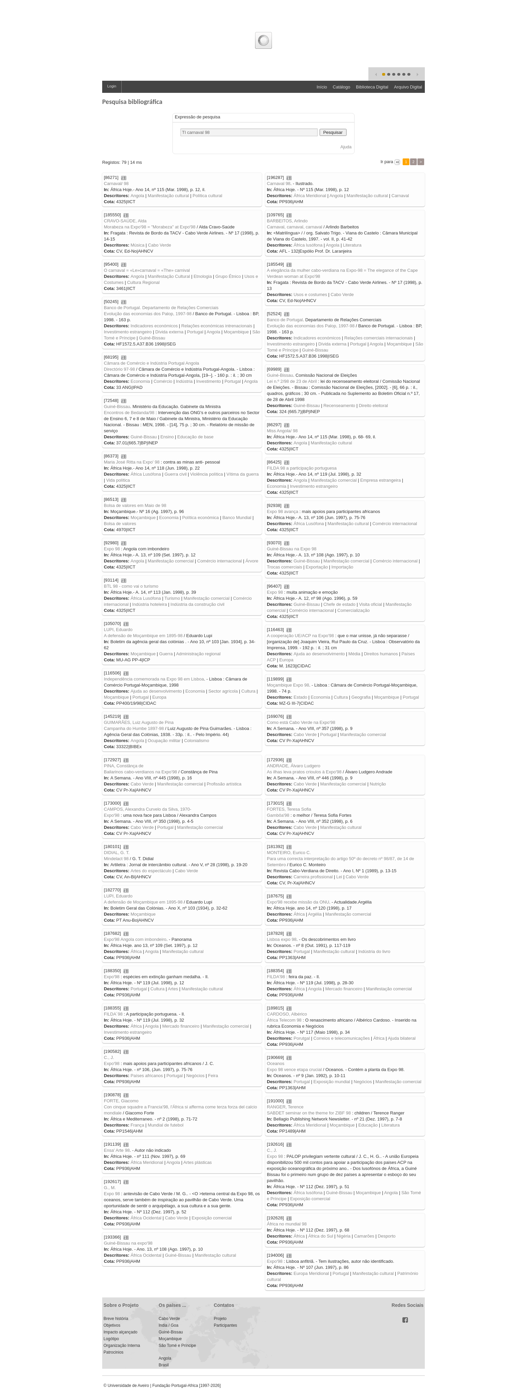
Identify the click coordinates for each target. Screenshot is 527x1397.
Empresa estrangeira (380, 480)
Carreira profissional (312, 876)
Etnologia (203, 276)
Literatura (352, 245)
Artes (173, 988)
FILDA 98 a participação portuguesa (301, 468)
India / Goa (168, 1325)
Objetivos (112, 1325)
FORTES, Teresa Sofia (289, 809)
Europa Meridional (311, 1273)
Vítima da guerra (243, 474)
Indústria (184, 381)
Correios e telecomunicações (342, 1038)
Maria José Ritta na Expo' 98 (132, 462)
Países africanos (146, 1075)
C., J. (109, 1057)
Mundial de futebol (166, 1125)
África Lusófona (145, 474)
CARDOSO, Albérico (287, 1014)
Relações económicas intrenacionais (216, 325)
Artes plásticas (198, 1162)
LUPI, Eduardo (118, 629)
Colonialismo (196, 740)
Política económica (200, 517)
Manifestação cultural (168, 195)
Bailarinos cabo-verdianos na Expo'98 (140, 771)
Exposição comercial (310, 1198)
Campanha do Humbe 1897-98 (134, 728)
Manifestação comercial (334, 480)
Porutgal (301, 1038)
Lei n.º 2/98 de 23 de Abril (292, 381)
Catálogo (341, 86)
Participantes (225, 1325)
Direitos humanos (381, 653)
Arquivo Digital (408, 86)
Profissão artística (224, 783)
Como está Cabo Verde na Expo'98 (301, 722)
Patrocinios (113, 1352)
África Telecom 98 (284, 1020)
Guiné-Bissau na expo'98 (128, 1243)
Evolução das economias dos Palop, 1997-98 (148, 313)
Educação (368, 1125)
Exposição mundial (332, 1081)
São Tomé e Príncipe (177, 1345)
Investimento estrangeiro (128, 331)
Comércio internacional (394, 523)
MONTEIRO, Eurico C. (289, 852)
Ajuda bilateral (401, 1038)
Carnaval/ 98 (116, 183)
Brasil (164, 1365)
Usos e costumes (310, 294)
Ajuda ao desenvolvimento (319, 653)
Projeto (220, 1318)
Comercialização (353, 610)
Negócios (195, 1075)
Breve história (116, 1318)
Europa (286, 659)
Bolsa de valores (120, 523)
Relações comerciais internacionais (378, 337)
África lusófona (307, 245)
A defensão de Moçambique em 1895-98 (143, 635)
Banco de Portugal (285, 319)
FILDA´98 (113, 1014)
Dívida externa (169, 331)
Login (111, 86)
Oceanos (275, 1063)
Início (322, 86)
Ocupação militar (164, 740)
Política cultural (207, 195)
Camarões (364, 1236)
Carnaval (400, 195)
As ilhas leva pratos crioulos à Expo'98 (304, 771)
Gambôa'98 (278, 815)
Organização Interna (122, 1345)
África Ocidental (145, 1217)
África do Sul (320, 1236)
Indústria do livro (374, 951)
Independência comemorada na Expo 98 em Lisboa (154, 679)
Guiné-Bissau (152, 337)
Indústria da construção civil (197, 604)
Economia (140, 381)
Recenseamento (339, 405)
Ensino (167, 436)
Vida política (118, 480)
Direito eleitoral (373, 405)
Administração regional (198, 653)
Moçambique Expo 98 (288, 685)
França (137, 1125)
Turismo (172, 598)
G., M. (110, 1187)
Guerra (166, 653)
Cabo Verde (159, 245)
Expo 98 (112, 548)
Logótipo (111, 1338)
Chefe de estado (339, 604)
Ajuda (346, 146)
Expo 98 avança (282, 511)
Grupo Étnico (228, 276)
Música (137, 245)
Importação (342, 566)
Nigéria (344, 1236)
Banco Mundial (236, 517)
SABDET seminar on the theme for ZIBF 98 (309, 1112)
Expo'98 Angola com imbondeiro (135, 939)
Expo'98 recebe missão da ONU (298, 902)
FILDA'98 (276, 976)
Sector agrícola (223, 691)
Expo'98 (112, 815)
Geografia (361, 697)
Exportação (317, 566)
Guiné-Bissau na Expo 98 (291, 548)
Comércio (163, 381)
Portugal (195, 331)
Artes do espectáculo (150, 870)
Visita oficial (370, 604)
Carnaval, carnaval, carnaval (294, 226)
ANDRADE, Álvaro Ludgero (293, 765)
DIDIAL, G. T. (116, 852)
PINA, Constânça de (124, 765)
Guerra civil (175, 474)
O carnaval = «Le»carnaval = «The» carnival (147, 270)
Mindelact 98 (116, 858)
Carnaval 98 (278, 183)
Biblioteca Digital (372, 86)
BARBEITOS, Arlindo (287, 220)
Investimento (208, 381)
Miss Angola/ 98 (282, 430)
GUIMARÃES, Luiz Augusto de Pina (138, 722)
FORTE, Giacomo (121, 1100)
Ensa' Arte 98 (117, 1150)
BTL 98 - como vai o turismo (131, 586)
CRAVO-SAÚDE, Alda (125, 220)
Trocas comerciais (284, 566)
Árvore (251, 560)
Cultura (248, 691)
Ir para (387, 161)
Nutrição (378, 783)
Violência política (206, 474)
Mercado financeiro (344, 988)
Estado (300, 697)
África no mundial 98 (287, 1223)
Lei (339, 876)
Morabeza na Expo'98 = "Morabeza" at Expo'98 (150, 226)
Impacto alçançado (120, 1332)
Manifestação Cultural (169, 276)
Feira (213, 1075)
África (299, 914)
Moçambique (236, 331)
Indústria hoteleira (149, 604)
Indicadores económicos (153, 325)
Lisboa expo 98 (281, 939)
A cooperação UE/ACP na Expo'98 (300, 635)
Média (354, 653)
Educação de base (195, 436)
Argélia (315, 914)
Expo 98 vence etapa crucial (294, 1069)
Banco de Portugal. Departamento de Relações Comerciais (161, 307)
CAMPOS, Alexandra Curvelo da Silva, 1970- (147, 809)
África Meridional (309, 195)
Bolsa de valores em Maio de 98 (135, 505)
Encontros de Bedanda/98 (129, 412)
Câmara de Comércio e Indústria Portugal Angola (151, 363)
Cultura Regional (143, 282)
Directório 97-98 (119, 369)
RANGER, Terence (285, 1106)
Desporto (387, 1236)
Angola (137, 195)
